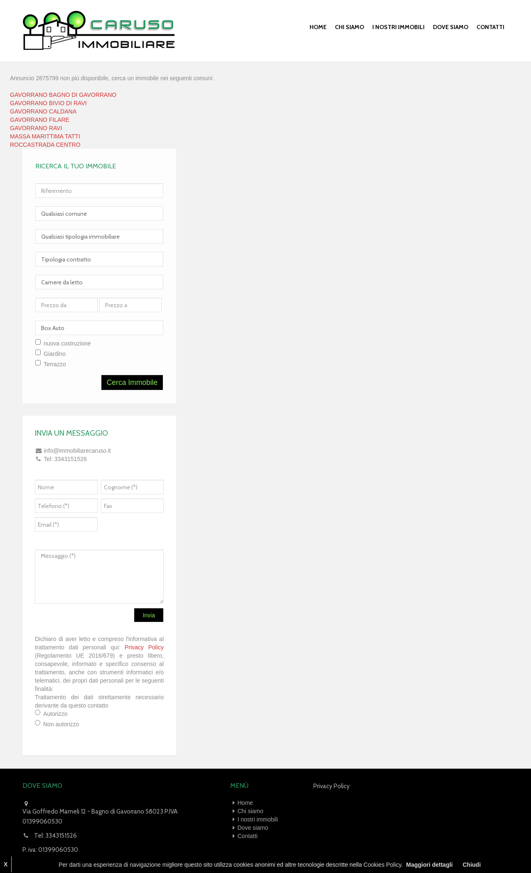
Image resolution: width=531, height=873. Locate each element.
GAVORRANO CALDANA (43, 111)
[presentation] (139, 527)
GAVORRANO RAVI (36, 128)
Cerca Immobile (132, 382)
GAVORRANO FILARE (39, 119)
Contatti (490, 27)
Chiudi (471, 864)
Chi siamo (349, 27)
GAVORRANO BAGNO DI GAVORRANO (63, 94)
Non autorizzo (61, 724)
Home (318, 27)
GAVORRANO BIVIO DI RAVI (48, 103)
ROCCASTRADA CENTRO (45, 144)
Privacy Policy (144, 647)
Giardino (55, 353)
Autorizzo (55, 713)
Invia (149, 615)
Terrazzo (55, 364)
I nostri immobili (398, 27)
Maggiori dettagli (429, 864)
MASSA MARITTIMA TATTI (45, 136)
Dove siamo (450, 27)
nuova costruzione (67, 343)
